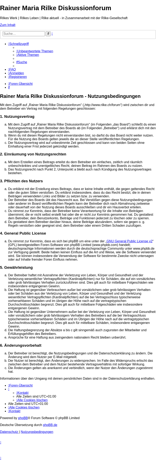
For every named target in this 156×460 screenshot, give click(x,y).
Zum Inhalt (7, 25)
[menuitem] (34, 51)
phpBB (23, 418)
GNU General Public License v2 (130, 241)
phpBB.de (50, 425)
